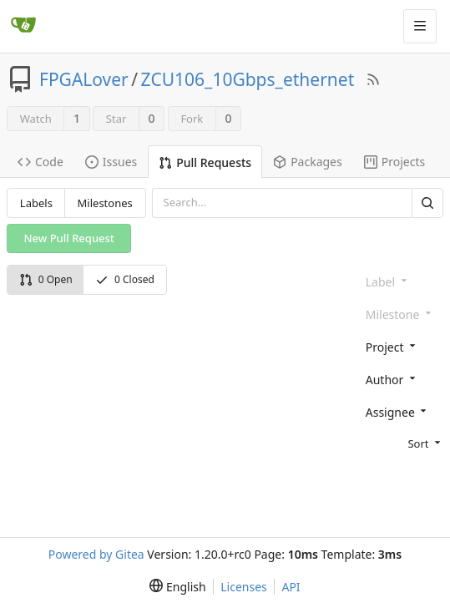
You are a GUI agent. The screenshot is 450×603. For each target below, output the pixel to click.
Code (40, 162)
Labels (36, 202)
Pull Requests (205, 162)
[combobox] (401, 346)
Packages (307, 162)
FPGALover (84, 79)
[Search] (427, 202)
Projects (394, 162)
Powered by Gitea (96, 554)
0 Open (46, 279)
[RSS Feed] (373, 79)
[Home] (23, 26)
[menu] (401, 443)
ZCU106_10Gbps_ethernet (248, 79)
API (290, 587)
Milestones (105, 202)
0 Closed (124, 279)
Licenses (243, 587)
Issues (111, 162)
